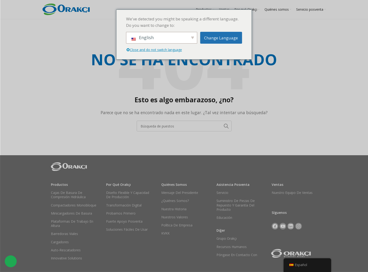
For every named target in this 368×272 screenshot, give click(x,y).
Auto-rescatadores (66, 250)
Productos (59, 184)
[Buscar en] (184, 126)
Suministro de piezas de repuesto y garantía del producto (235, 204)
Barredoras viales (64, 233)
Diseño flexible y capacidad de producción (127, 194)
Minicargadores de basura (71, 213)
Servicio (222, 192)
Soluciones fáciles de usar (127, 229)
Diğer (220, 230)
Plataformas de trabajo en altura (72, 223)
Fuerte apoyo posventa (124, 221)
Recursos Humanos (231, 246)
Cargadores (60, 242)
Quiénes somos (174, 184)
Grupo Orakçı (226, 238)
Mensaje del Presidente (179, 192)
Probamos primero (121, 213)
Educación (224, 217)
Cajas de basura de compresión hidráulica (68, 194)
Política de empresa (176, 225)
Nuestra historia (173, 209)
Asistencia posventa (233, 184)
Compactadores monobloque (73, 205)
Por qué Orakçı (118, 184)
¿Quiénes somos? (175, 200)
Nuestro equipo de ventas (292, 192)
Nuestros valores (174, 217)
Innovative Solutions (66, 258)
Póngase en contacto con (236, 255)
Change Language (221, 38)
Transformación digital (124, 205)
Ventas (277, 184)
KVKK (165, 233)
